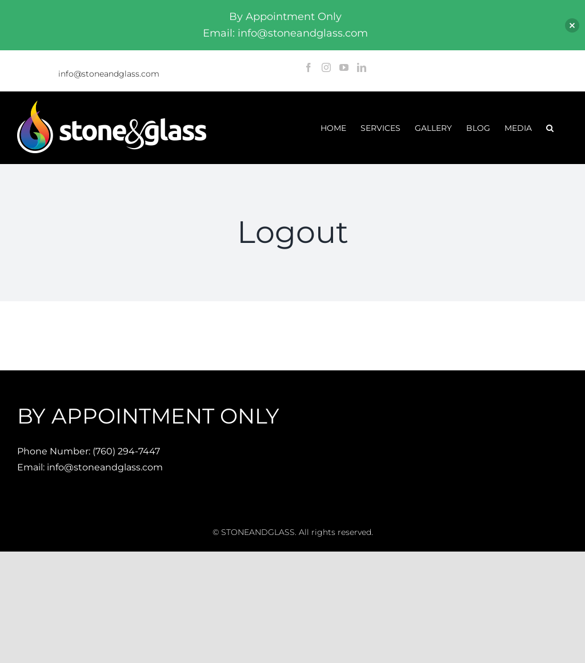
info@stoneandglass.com (108, 74)
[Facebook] (308, 67)
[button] (550, 127)
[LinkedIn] (361, 67)
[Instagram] (326, 67)
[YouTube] (343, 67)
